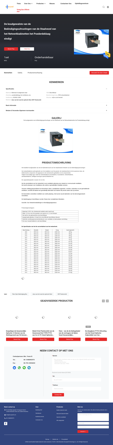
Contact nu (58, 395)
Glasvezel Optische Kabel (62, 413)
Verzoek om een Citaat (99, 73)
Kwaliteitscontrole (40, 416)
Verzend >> (82, 431)
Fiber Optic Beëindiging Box (19, 294)
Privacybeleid (64, 439)
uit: (54, 376)
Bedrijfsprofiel (39, 410)
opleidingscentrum (81, 3)
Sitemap (47, 439)
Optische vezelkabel (61, 417)
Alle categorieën (60, 420)
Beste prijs (11, 49)
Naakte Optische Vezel (61, 410)
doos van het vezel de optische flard (42, 294)
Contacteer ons (39, 420)
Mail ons (27, 49)
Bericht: (55, 355)
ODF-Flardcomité (62, 294)
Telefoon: (55, 385)
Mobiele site (55, 439)
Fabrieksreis (38, 413)
